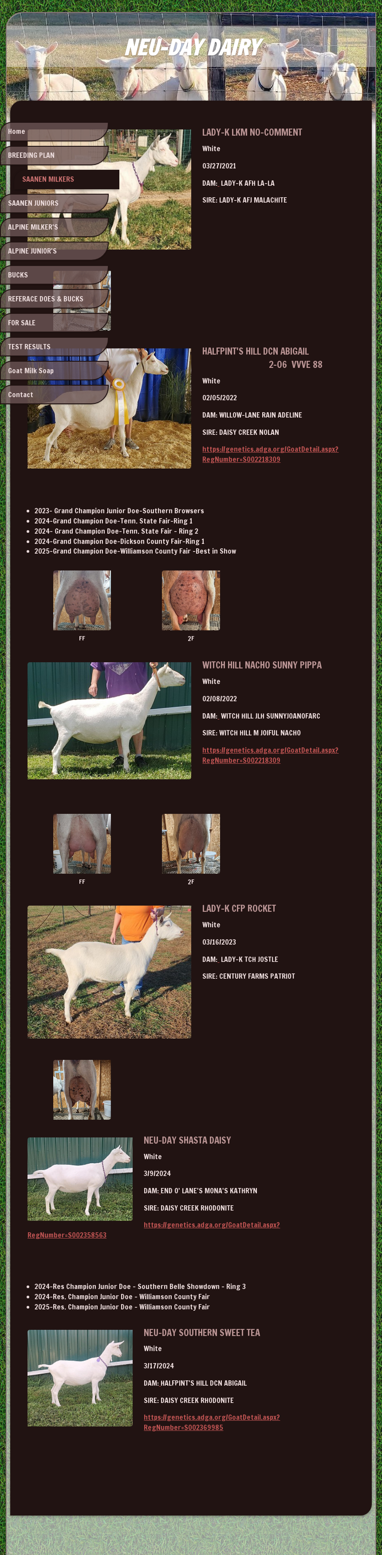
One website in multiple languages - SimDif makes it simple (188, 1525)
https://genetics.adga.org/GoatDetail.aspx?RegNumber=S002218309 (241, 423)
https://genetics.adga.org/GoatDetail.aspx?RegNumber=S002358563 (242, 1158)
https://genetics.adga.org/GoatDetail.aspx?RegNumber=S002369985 (242, 1340)
